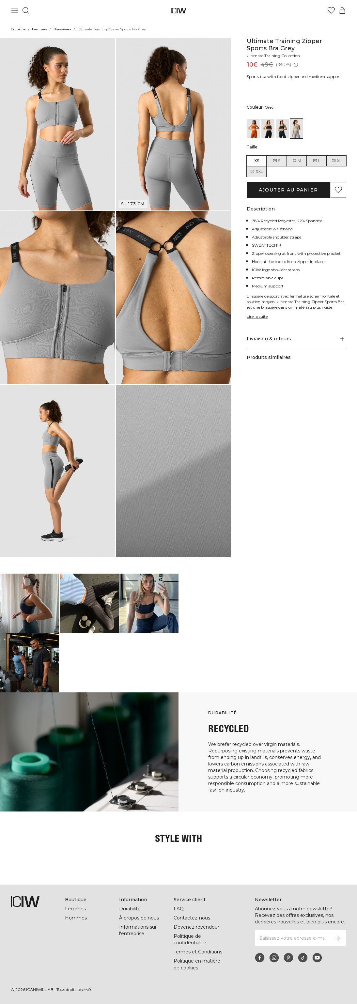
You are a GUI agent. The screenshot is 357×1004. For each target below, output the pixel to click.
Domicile (18, 29)
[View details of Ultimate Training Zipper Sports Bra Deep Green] (282, 128)
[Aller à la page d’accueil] (178, 10)
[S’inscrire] (337, 938)
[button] (57, 124)
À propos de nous (139, 918)
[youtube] (317, 957)
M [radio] (296, 160)
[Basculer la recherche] (25, 10)
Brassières (62, 29)
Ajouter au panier (288, 190)
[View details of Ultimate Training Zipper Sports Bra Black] (268, 128)
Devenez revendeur (196, 927)
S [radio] (276, 160)
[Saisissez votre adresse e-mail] (292, 938)
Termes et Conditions (198, 952)
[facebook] (259, 957)
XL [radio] (336, 160)
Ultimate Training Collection (274, 55)
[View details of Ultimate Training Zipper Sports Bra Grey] (296, 128)
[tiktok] (302, 957)
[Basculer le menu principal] (14, 10)
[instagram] (274, 957)
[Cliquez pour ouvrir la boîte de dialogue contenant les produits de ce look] (29, 603)
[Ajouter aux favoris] (338, 190)
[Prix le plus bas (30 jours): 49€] (295, 65)
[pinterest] (288, 957)
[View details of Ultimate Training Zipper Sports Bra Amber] (253, 128)
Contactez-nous (192, 918)
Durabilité (130, 909)
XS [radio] (256, 160)
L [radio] (316, 160)
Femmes (39, 29)
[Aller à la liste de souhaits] (331, 10)
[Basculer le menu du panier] (342, 10)
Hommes (75, 918)
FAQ (179, 909)
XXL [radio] (256, 171)
